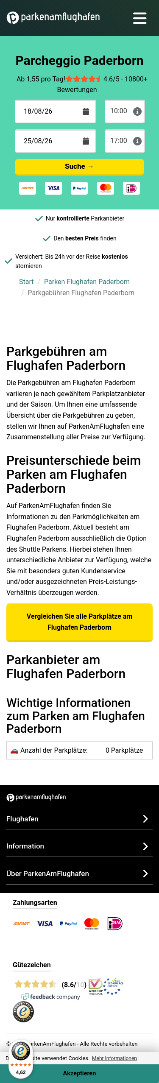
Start (26, 282)
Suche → (79, 166)
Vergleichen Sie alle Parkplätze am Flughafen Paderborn (79, 621)
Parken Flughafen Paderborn (87, 282)
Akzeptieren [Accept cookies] (79, 1073)
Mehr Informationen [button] (114, 1058)
